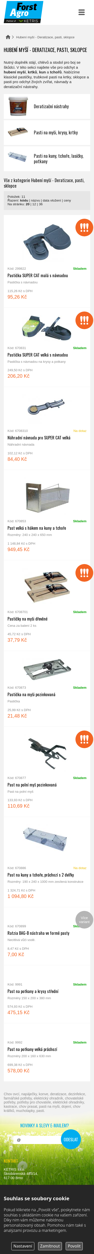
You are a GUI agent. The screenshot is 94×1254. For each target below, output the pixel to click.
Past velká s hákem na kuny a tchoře (47, 515)
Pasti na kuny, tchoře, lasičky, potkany (47, 158)
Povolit (74, 1246)
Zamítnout (50, 1246)
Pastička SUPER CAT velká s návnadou (47, 347)
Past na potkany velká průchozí (47, 1052)
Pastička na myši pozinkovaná (47, 689)
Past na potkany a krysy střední (47, 994)
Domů (8, 37)
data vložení (52, 200)
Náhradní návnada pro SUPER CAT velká (47, 428)
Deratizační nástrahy (47, 106)
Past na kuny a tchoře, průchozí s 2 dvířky (47, 862)
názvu (35, 200)
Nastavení (23, 1246)
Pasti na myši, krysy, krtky (47, 132)
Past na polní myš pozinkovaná (47, 772)
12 (34, 204)
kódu (24, 200)
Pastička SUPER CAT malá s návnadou (47, 261)
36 (41, 204)
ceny (67, 200)
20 (28, 204)
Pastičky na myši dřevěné (47, 605)
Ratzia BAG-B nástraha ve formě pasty (47, 936)
